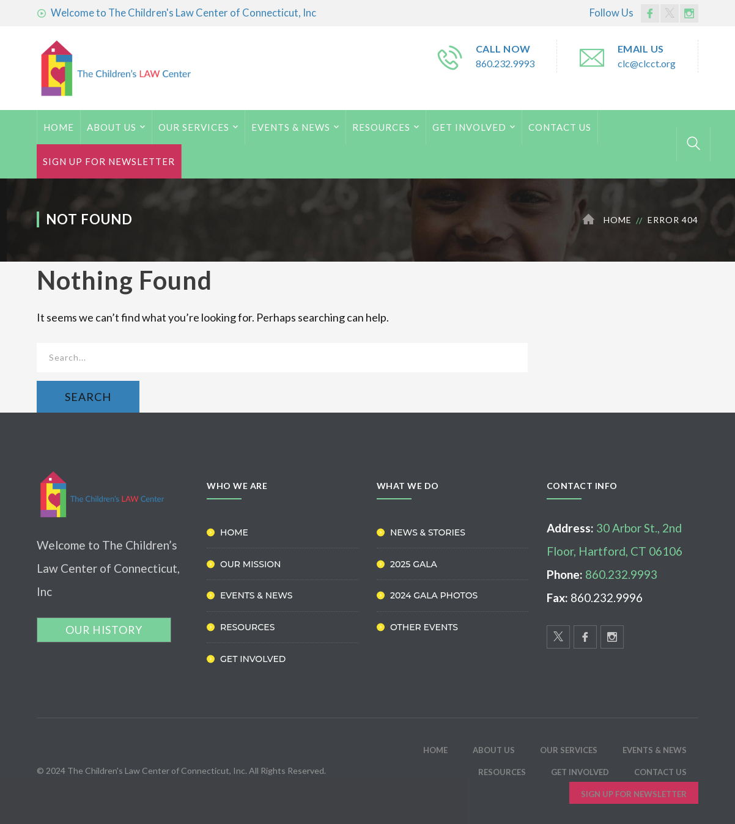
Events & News (290, 127)
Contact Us (559, 127)
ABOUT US (111, 127)
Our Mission (250, 564)
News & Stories (427, 532)
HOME (58, 127)
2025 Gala (413, 564)
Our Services (193, 127)
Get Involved (469, 127)
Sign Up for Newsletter (109, 161)
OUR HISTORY (103, 630)
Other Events (424, 627)
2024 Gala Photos (434, 595)
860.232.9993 (505, 63)
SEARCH (88, 396)
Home (618, 220)
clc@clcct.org (647, 63)
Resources (381, 127)
